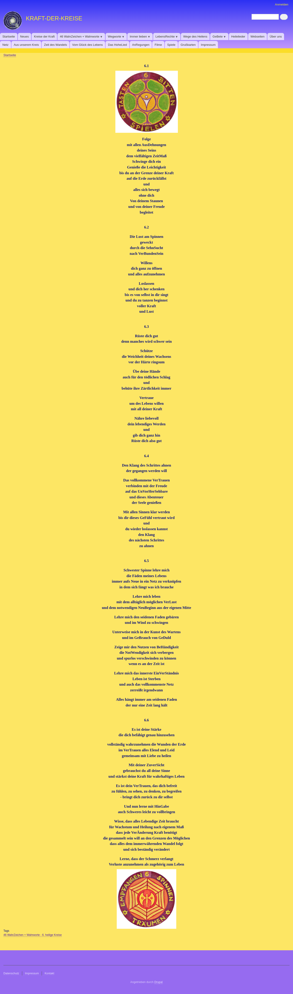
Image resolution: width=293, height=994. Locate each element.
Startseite (8, 36)
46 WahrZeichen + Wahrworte (80, 37)
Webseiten (257, 36)
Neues (24, 36)
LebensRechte (165, 37)
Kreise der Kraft (44, 36)
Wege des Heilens (195, 36)
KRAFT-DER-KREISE (54, 18)
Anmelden (281, 4)
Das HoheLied (117, 44)
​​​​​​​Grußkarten (188, 44)
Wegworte (115, 37)
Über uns (276, 36)
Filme (158, 44)
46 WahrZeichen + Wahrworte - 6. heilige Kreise (32, 935)
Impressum (208, 44)
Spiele (171, 44)
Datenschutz (11, 973)
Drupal (158, 982)
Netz (5, 44)
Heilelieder (238, 36)
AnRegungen (140, 44)
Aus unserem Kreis (26, 44)
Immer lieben (138, 37)
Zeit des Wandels (55, 44)
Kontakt (49, 973)
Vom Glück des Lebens (87, 44)
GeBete (218, 37)
